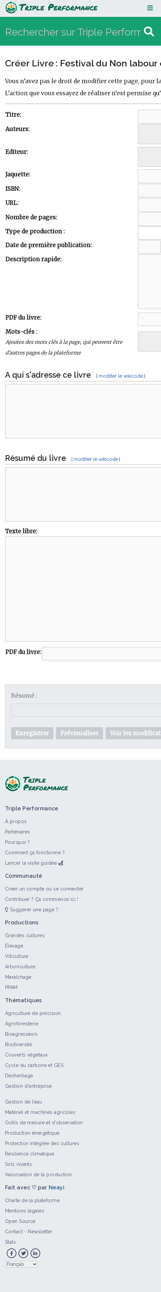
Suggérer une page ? (31, 909)
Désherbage (19, 1075)
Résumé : (24, 695)
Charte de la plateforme (32, 1200)
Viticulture (17, 956)
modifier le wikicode (121, 376)
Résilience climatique (29, 1153)
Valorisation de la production (38, 1174)
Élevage (14, 946)
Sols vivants (18, 1164)
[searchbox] (145, 132)
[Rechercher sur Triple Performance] (73, 32)
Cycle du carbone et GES (34, 1065)
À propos (16, 821)
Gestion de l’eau (23, 1102)
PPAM (11, 987)
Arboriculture (20, 966)
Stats (10, 1242)
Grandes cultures (25, 935)
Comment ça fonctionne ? (35, 852)
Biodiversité (18, 1044)
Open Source (20, 1221)
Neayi (56, 1187)
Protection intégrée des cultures (42, 1143)
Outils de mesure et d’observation (44, 1122)
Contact (14, 1231)
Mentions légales (24, 1211)
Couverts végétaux (26, 1055)
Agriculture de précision (33, 1013)
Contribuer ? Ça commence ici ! (41, 899)
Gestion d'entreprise (28, 1086)
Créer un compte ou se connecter (44, 889)
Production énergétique (32, 1133)
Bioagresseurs (21, 1034)
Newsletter (40, 1231)
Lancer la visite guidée (31, 863)
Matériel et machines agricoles (40, 1112)
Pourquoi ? (17, 842)
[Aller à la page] (149, 32)
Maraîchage (18, 977)
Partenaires (17, 832)
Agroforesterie (21, 1023)
